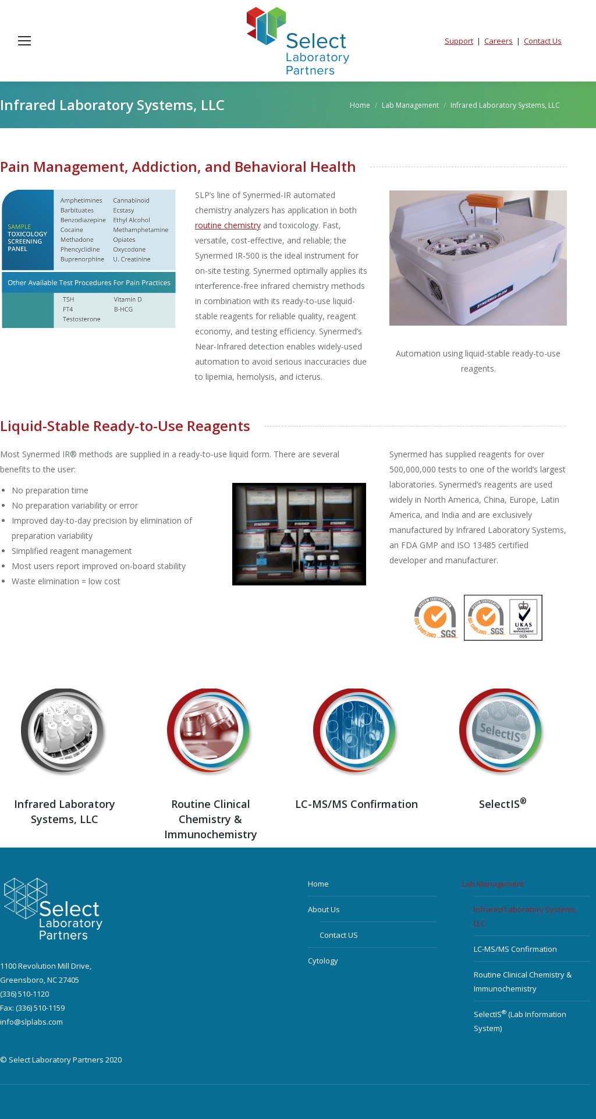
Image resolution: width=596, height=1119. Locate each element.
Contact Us (543, 41)
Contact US (339, 935)
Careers (498, 41)
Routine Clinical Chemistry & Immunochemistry (523, 981)
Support (459, 41)
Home (318, 883)
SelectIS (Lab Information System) (520, 1020)
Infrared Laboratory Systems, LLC (525, 916)
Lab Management (493, 883)
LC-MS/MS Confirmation (356, 804)
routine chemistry (228, 225)
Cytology (323, 960)
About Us (324, 909)
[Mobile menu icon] (24, 41)
